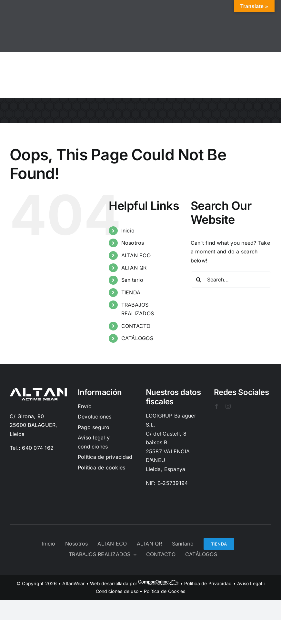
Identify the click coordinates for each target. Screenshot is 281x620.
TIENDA (130, 292)
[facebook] (216, 406)
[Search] (199, 279)
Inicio (128, 230)
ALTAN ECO (136, 255)
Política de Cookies (165, 591)
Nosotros (132, 243)
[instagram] (228, 406)
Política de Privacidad (208, 583)
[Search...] (231, 279)
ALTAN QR (134, 267)
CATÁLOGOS (137, 338)
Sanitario (132, 280)
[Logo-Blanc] (38, 390)
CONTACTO (136, 326)
